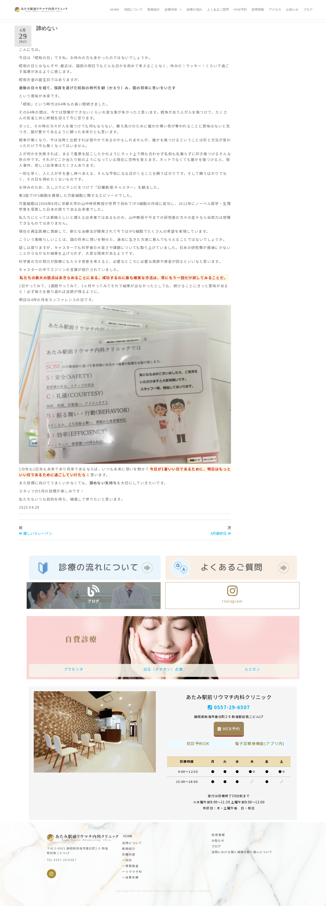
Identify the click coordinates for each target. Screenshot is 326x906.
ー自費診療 (130, 877)
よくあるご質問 (218, 9)
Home (114, 9)
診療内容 (171, 9)
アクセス (275, 9)
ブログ (308, 9)
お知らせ (292, 9)
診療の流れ (194, 9)
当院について (133, 9)
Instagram (232, 600)
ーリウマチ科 (132, 871)
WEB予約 (240, 9)
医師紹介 (153, 9)
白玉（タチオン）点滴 (163, 669)
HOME (127, 836)
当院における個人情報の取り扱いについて (242, 852)
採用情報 (258, 9)
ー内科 (127, 860)
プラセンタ (74, 669)
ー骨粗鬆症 (130, 866)
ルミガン (252, 669)
